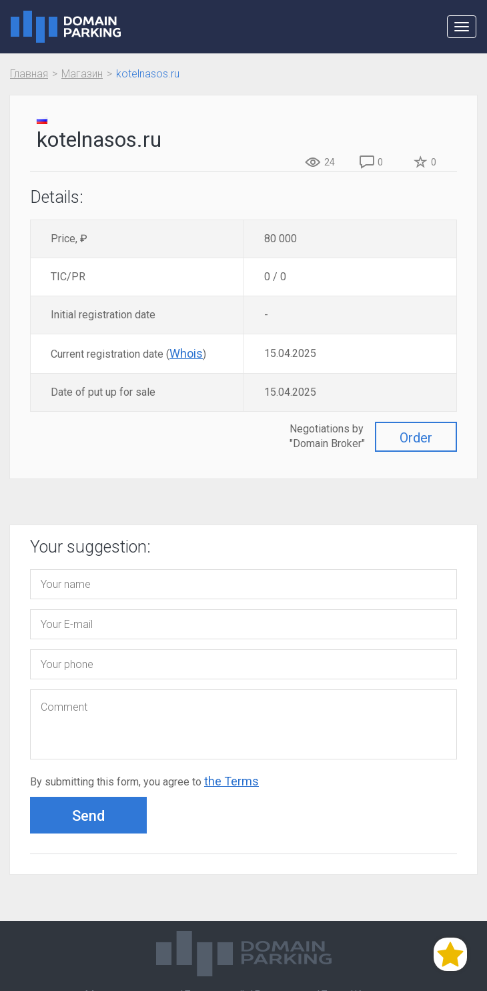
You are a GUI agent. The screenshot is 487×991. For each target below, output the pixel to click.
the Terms (231, 781)
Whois (186, 353)
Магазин (82, 73)
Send (88, 815)
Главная (29, 73)
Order (416, 438)
